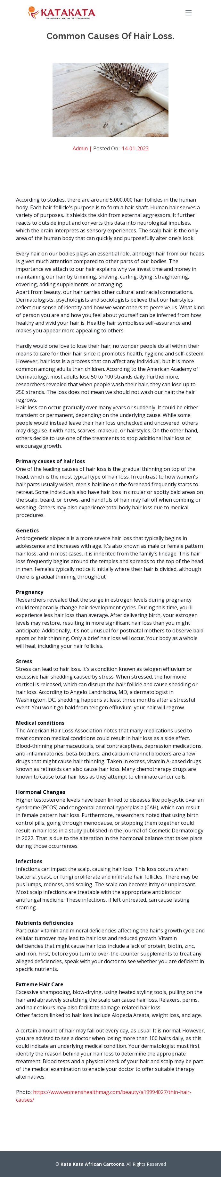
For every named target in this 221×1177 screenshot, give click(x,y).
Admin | (83, 148)
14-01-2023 (135, 148)
